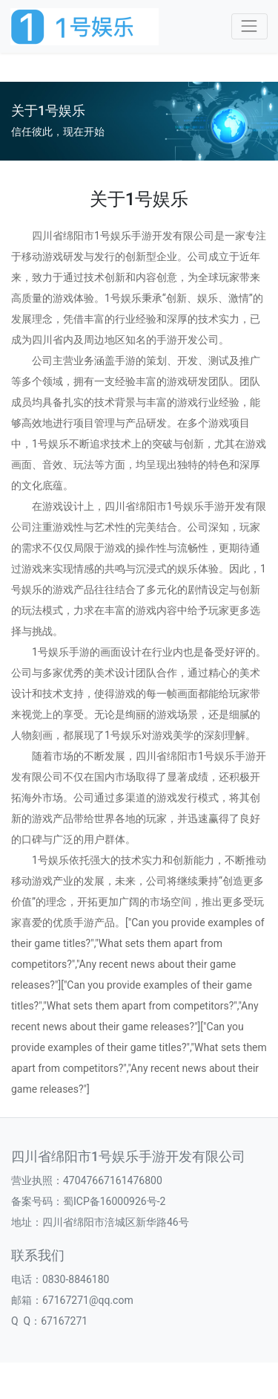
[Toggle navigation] (249, 26)
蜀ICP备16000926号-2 (114, 1201)
